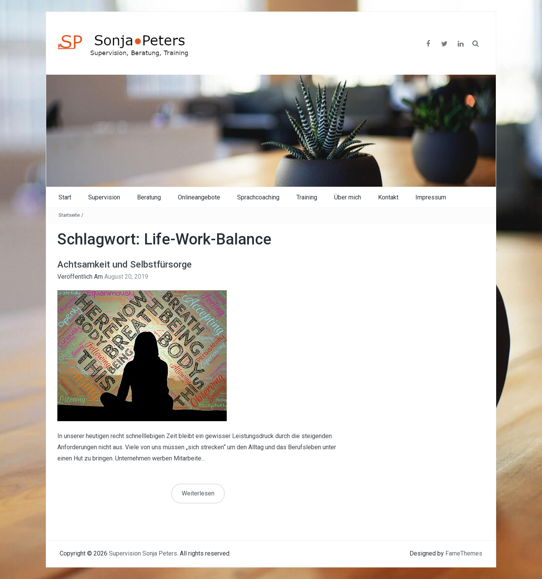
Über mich (347, 197)
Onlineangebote (199, 197)
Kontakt (388, 197)
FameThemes (463, 553)
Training (306, 197)
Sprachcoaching (258, 197)
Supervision (104, 197)
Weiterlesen (198, 493)
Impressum (430, 197)
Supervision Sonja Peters (143, 553)
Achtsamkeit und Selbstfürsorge (124, 264)
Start (65, 197)
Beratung (149, 197)
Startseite (69, 215)
